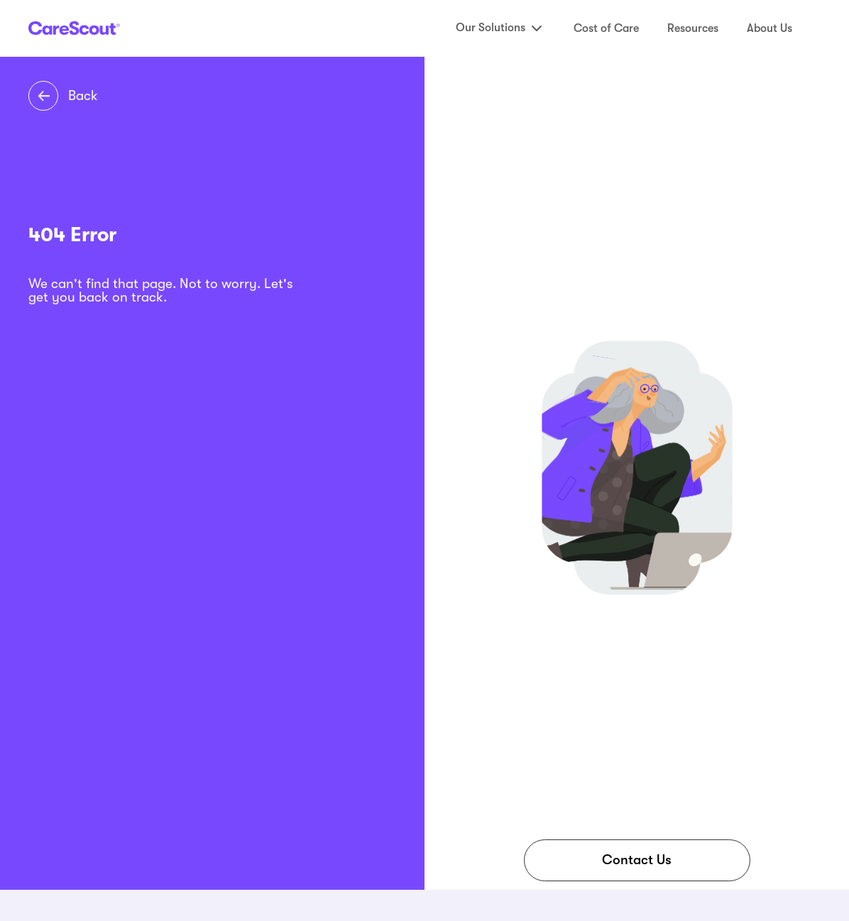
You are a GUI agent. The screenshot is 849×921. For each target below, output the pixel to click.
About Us (769, 28)
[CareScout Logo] (74, 28)
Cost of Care (606, 28)
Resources (692, 28)
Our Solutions (500, 28)
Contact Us (637, 860)
